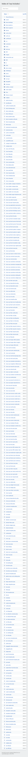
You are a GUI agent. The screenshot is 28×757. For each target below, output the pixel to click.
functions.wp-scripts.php (10, 568)
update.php (7, 732)
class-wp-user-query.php (10, 474)
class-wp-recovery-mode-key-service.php (12, 398)
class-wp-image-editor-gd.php (12, 339)
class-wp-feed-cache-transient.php (12, 304)
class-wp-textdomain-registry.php (12, 452)
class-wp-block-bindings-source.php (12, 210)
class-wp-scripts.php (9, 417)
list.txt (6, 595)
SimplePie (7, 81)
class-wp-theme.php (9, 466)
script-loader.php (9, 689)
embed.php (7, 533)
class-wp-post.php (9, 388)
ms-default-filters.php (10, 616)
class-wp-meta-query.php (11, 358)
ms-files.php (7, 622)
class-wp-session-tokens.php (11, 420)
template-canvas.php (10, 710)
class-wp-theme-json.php (11, 463)
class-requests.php (9, 173)
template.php (8, 716)
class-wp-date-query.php (10, 280)
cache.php (7, 135)
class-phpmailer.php (9, 167)
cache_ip (7, 35)
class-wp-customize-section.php (12, 272)
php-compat (7, 68)
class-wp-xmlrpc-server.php (11, 490)
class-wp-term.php (9, 444)
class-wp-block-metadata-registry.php (12, 218)
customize (7, 44)
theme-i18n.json (8, 718)
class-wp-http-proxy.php (10, 323)
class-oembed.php (9, 162)
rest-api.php (7, 673)
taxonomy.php (8, 708)
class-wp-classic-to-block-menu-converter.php (12, 253)
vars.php (7, 737)
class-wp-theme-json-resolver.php (12, 458)
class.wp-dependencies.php (11, 498)
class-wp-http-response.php (11, 331)
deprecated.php (8, 527)
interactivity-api (8, 57)
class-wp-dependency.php (11, 285)
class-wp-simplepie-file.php (11, 423)
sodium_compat (8, 87)
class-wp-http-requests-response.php (12, 328)
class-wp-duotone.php (10, 288)
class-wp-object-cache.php (11, 372)
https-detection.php (9, 581)
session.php (7, 694)
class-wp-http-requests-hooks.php (12, 326)
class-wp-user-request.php (11, 476)
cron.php (7, 514)
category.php (8, 146)
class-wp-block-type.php (10, 248)
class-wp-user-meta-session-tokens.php (12, 471)
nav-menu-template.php (10, 638)
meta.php (7, 608)
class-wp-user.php (9, 479)
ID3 (6, 52)
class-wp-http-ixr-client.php (11, 320)
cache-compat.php (9, 132)
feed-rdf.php (8, 546)
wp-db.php (7, 745)
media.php (7, 605)
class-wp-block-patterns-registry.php (12, 232)
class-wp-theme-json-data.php (12, 455)
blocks (6, 30)
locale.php (7, 600)
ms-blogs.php (8, 611)
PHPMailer (7, 70)
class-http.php (8, 154)
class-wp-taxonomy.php (10, 439)
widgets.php (7, 743)
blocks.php (7, 124)
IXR (6, 60)
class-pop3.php (8, 170)
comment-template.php (10, 506)
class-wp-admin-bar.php (10, 199)
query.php (7, 665)
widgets (7, 97)
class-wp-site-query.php (10, 428)
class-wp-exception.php (10, 299)
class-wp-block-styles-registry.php (12, 234)
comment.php (8, 509)
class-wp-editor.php (9, 291)
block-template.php (9, 121)
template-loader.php (9, 713)
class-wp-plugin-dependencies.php (12, 382)
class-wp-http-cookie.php (11, 312)
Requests (7, 76)
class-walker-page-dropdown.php (12, 194)
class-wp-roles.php (9, 412)
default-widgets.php (9, 525)
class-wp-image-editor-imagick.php (12, 342)
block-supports (8, 27)
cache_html (7, 33)
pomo (6, 73)
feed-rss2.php (8, 554)
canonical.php (8, 138)
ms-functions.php (9, 624)
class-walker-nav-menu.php (11, 191)
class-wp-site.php (9, 431)
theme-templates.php (10, 724)
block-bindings (8, 22)
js (5, 62)
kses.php (7, 587)
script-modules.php (9, 691)
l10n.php (7, 589)
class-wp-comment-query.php (12, 256)
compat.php (7, 511)
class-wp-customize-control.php (12, 261)
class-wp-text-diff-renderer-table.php (12, 449)
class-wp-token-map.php (10, 468)
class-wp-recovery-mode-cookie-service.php (12, 393)
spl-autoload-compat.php (10, 702)
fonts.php (7, 560)
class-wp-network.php (10, 369)
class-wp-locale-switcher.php (11, 350)
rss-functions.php (9, 683)
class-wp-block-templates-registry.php (12, 242)
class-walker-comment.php (11, 189)
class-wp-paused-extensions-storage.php (12, 380)
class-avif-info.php (9, 148)
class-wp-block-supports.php (11, 237)
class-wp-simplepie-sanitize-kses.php (12, 425)
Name (5, 14)
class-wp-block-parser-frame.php (12, 224)
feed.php (7, 557)
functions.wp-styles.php (10, 571)
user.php (7, 735)
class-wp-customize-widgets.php (12, 277)
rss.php (6, 686)
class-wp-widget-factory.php (11, 484)
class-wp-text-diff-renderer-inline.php (12, 447)
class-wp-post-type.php (10, 385)
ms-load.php (8, 627)
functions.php (8, 565)
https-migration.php (9, 584)
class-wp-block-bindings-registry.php (12, 208)
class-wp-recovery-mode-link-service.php (12, 401)
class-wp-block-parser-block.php (12, 221)
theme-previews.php (9, 721)
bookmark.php (8, 130)
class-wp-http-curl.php (10, 315)
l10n (6, 65)
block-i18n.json (8, 113)
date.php (7, 517)
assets (6, 19)
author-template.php (9, 105)
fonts (6, 46)
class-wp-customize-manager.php (12, 264)
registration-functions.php (11, 667)
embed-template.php (10, 530)
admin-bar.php (8, 100)
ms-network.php (9, 630)
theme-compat (8, 95)
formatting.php (8, 562)
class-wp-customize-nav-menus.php (12, 267)
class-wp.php (8, 493)
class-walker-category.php (11, 186)
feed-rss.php (8, 549)
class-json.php (8, 159)
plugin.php (7, 651)
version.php (7, 740)
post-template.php (9, 657)
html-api (7, 49)
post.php (7, 662)
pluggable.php (8, 648)
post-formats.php (9, 654)
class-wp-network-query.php (11, 366)
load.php (7, 597)
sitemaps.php (8, 700)
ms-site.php (7, 635)
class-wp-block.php (9, 251)
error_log (7, 538)
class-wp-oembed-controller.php (12, 374)
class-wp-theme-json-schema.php (12, 460)
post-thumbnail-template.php (11, 659)
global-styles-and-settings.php (12, 576)
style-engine (8, 89)
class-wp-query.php (9, 390)
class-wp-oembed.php (10, 377)
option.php (7, 643)
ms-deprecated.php (9, 619)
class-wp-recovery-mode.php (11, 404)
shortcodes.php (8, 697)
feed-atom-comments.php (11, 541)
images (6, 54)
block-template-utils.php (10, 119)
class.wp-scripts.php (9, 501)
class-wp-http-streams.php (11, 334)
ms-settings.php (8, 632)
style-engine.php (9, 705)
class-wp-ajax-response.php (11, 202)
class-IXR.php (8, 156)
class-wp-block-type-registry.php (12, 245)
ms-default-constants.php (11, 613)
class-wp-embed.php (9, 294)
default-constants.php (10, 519)
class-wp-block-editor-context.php (12, 213)
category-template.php (10, 143)
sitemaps (7, 84)
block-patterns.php (9, 116)
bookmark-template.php (10, 127)
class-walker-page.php (10, 197)
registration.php (8, 670)
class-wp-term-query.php (10, 441)
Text (6, 92)
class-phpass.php (9, 164)
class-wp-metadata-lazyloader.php (12, 361)
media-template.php (9, 603)
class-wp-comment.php (10, 259)
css (5, 41)
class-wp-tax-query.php (10, 436)
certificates (7, 38)
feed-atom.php (8, 544)
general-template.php (10, 573)
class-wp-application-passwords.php (12, 205)
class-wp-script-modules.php (11, 415)
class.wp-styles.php (9, 503)
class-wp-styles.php (9, 433)
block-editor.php (9, 111)
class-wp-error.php (9, 296)
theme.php (7, 729)
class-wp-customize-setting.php (12, 275)
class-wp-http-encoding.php (11, 318)
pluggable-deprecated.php (11, 646)
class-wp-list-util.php (10, 347)
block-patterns (8, 25)
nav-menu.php (8, 640)
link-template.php (9, 592)
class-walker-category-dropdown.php (12, 183)
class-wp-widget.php (9, 487)
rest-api (6, 78)
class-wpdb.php (8, 495)
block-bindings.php (9, 108)
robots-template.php (9, 681)
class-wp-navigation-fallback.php (12, 363)
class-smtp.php (8, 178)
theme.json (7, 726)
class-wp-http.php (9, 337)
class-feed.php (8, 151)
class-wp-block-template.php (11, 240)
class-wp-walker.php (9, 482)
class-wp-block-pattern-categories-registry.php (12, 229)
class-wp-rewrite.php (10, 407)
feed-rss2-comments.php (10, 552)
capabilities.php (8, 140)
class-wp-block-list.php (10, 216)
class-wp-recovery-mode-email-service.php (12, 396)
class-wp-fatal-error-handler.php (12, 302)
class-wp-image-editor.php (11, 345)
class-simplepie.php (9, 175)
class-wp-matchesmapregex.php (12, 355)
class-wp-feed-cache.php (10, 307)
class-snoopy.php (9, 181)
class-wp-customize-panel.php (12, 269)
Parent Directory (9, 17)
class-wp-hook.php (9, 310)
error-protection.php (9, 536)
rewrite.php (7, 678)
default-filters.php (9, 522)
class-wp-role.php (9, 409)
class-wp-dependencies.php (11, 283)
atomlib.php (7, 103)
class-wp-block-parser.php (11, 226)
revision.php (7, 675)
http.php (7, 579)
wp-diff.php (7, 748)
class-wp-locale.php (9, 353)
